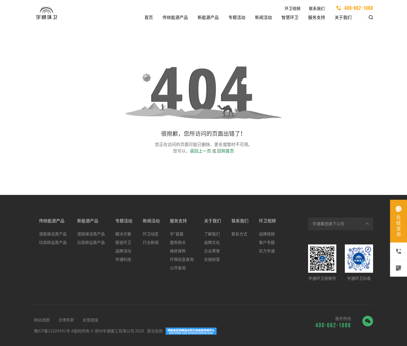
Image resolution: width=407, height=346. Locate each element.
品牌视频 (267, 234)
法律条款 (66, 320)
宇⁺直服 (176, 234)
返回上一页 (200, 151)
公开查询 (178, 268)
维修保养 (178, 251)
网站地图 (42, 320)
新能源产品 (208, 17)
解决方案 (123, 234)
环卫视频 (292, 8)
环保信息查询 (182, 259)
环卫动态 (151, 234)
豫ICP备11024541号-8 (54, 331)
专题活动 (236, 17)
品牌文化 (212, 242)
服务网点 (178, 242)
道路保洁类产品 (53, 234)
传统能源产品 (175, 17)
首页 (148, 17)
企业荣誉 (212, 251)
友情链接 (90, 320)
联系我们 (317, 8)
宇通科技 (123, 259)
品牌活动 (123, 251)
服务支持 (316, 17)
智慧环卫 (290, 17)
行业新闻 (151, 242)
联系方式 (239, 234)
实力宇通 (267, 251)
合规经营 (212, 259)
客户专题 (267, 242)
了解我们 (212, 234)
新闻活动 (263, 17)
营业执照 (155, 331)
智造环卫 (123, 242)
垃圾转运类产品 (53, 242)
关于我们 (343, 17)
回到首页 (225, 151)
